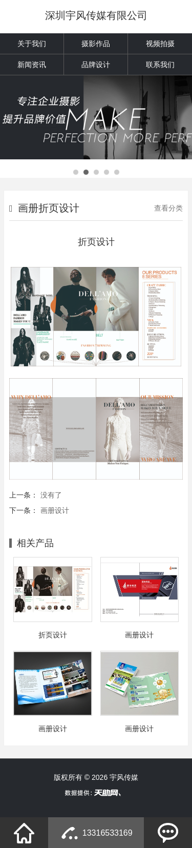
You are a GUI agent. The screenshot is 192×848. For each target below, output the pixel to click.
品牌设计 (95, 64)
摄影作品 (95, 43)
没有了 (51, 495)
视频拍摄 (160, 43)
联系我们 (160, 64)
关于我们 (31, 43)
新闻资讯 (31, 64)
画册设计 (54, 510)
